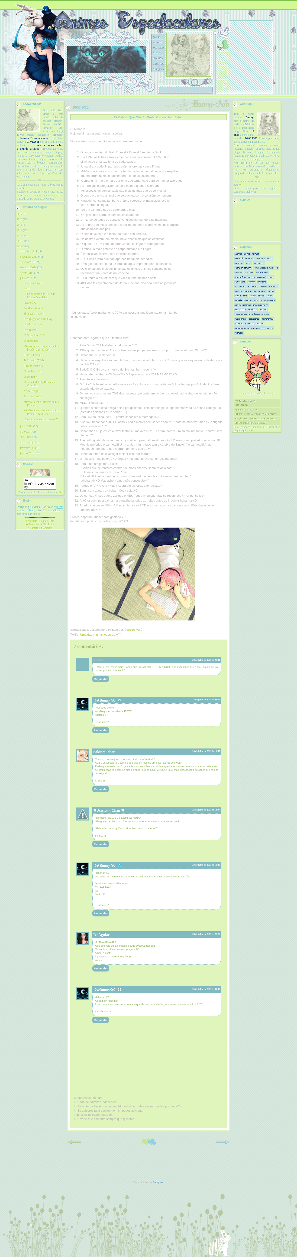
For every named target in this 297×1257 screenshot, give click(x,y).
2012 (19, 241)
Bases (248, 263)
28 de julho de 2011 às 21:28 (206, 934)
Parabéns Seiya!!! (33, 283)
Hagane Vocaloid (33, 366)
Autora (157, 42)
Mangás (238, 300)
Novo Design (31, 391)
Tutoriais (158, 63)
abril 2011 (25, 437)
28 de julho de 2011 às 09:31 (206, 660)
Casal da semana (243, 267)
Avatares (239, 263)
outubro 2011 (27, 262)
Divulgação (30, 329)
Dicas (270, 277)
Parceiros (32, 526)
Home (156, 37)
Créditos (46, 530)
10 (132, 78)
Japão (271, 291)
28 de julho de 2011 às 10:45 (206, 751)
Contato (33, 530)
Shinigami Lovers (34, 313)
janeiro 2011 (27, 453)
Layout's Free (241, 295)
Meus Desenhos (268, 300)
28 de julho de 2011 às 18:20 (206, 864)
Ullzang (260, 323)
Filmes (255, 286)
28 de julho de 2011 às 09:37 (206, 699)
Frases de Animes (269, 286)
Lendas (253, 295)
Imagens (262, 291)
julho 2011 (26, 278)
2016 (19, 219)
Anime (247, 254)
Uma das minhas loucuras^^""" (100, 634)
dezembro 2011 (28, 251)
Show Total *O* (33, 371)
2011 (19, 246)
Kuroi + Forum (32, 355)
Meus (156, 53)
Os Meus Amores (33, 308)
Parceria (158, 47)
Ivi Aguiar (101, 935)
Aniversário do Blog (244, 258)
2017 (19, 214)
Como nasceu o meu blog (266, 267)
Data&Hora (46, 523)
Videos (270, 328)
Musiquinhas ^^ (260, 305)
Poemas (263, 309)
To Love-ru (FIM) (34, 360)
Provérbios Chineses (259, 314)
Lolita (269, 295)
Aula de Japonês (264, 258)
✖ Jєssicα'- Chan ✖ (108, 810)
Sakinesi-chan (104, 752)
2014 (19, 230)
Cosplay (238, 272)
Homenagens (250, 291)
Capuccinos (259, 263)
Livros (261, 295)
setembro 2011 (28, 267)
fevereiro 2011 (28, 448)
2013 (19, 235)
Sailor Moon (241, 319)
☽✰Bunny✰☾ (104, 700)
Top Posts (47, 526)
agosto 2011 (26, 273)
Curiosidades (262, 272)
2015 (19, 224)
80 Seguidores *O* (34, 335)
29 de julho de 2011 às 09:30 (206, 989)
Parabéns (252, 309)
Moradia (31, 523)
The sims (239, 323)
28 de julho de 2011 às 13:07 (206, 809)
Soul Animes (31, 340)
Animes (255, 254)
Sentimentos (268, 319)
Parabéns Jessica (33, 396)
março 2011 (26, 442)
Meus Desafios (251, 300)
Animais (238, 254)
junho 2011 (26, 426)
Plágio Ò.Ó (30, 302)
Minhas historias (243, 305)
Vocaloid (239, 332)
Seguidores (254, 319)
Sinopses (158, 69)
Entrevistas (240, 286)
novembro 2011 (28, 256)
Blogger (158, 1182)
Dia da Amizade (33, 324)
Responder (101, 679)
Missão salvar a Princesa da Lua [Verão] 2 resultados (41, 348)
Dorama (251, 281)
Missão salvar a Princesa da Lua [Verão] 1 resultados (41, 412)
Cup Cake (249, 272)
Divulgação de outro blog (38, 319)
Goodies (158, 58)
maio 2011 (26, 431)
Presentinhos (241, 314)
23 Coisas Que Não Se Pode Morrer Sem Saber (39, 295)
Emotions (262, 281)
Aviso (27, 288)
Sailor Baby (30, 376)
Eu (249, 286)
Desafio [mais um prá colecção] (250, 277)
